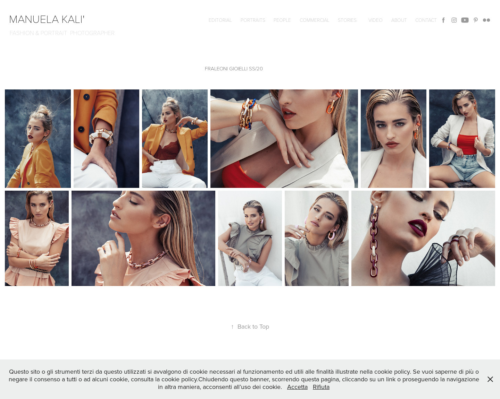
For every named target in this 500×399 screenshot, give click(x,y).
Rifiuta (321, 386)
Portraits (253, 20)
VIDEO (375, 20)
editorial (220, 20)
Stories (347, 20)
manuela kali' (49, 18)
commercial (315, 20)
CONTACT (426, 20)
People (282, 20)
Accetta (297, 386)
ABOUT (399, 20)
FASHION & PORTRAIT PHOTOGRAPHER (62, 33)
